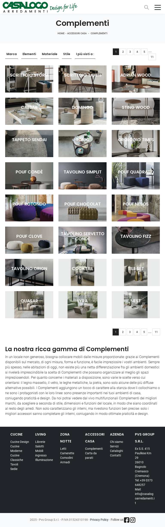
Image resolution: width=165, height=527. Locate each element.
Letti (63, 448)
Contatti (115, 455)
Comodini (66, 457)
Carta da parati (91, 455)
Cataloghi (116, 451)
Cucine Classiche (16, 458)
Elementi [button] (29, 54)
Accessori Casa (77, 33)
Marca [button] (11, 54)
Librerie (40, 442)
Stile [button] (66, 54)
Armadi (65, 462)
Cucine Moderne (16, 449)
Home (61, 33)
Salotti (39, 446)
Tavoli (14, 464)
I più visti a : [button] (85, 54)
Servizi (114, 446)
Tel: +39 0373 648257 (144, 483)
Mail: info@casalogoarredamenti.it (144, 496)
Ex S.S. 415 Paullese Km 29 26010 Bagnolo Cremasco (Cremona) (143, 462)
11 (152, 57)
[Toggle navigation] (157, 7)
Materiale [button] (49, 54)
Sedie (13, 469)
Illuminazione (44, 460)
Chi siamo (116, 442)
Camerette (67, 453)
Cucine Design (19, 442)
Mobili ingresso (41, 453)
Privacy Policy (99, 519)
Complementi (99, 33)
